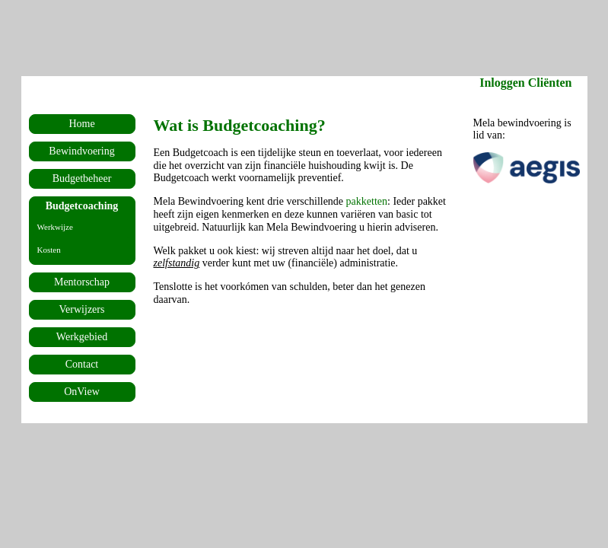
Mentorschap (82, 282)
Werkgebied (81, 336)
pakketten (366, 201)
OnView (82, 391)
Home (81, 123)
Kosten (49, 249)
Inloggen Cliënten (525, 82)
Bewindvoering (81, 151)
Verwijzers (82, 309)
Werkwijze (55, 226)
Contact (82, 364)
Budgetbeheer (82, 178)
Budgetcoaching (82, 206)
